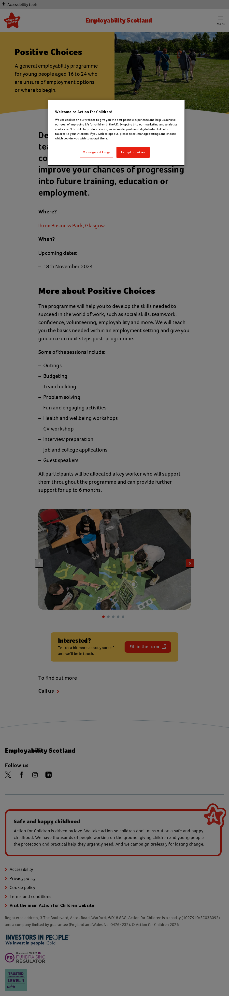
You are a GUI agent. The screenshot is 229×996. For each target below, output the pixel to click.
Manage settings (97, 152)
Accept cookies (133, 152)
